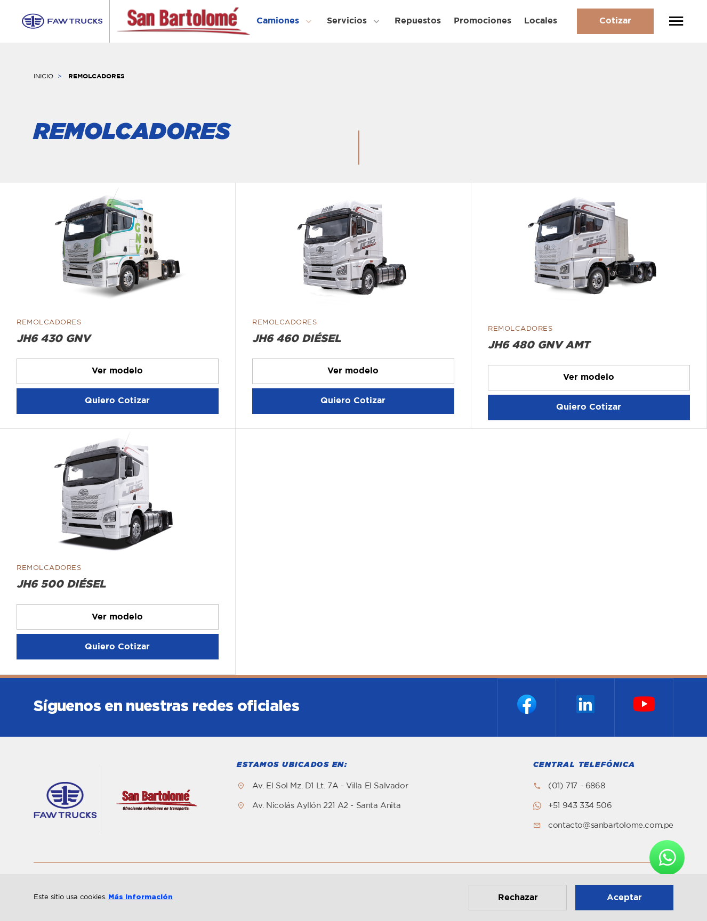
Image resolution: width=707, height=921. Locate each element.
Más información (140, 897)
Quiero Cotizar (117, 400)
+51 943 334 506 (580, 806)
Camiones (277, 21)
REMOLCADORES (96, 76)
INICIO (43, 76)
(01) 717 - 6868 (576, 786)
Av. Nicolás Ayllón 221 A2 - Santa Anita (326, 806)
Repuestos (418, 21)
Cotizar (615, 21)
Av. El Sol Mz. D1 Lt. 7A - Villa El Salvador (330, 786)
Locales (540, 21)
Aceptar (624, 897)
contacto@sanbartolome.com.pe (610, 825)
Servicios (347, 21)
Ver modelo (117, 370)
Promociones (482, 21)
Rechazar (518, 897)
